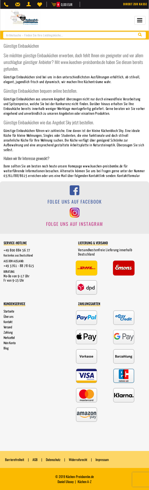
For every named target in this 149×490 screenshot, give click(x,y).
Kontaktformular (128, 176)
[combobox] (74, 35)
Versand (8, 327)
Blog (6, 348)
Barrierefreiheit (14, 459)
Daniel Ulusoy (66, 481)
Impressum (102, 459)
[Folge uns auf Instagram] (74, 219)
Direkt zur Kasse (135, 4)
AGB (34, 459)
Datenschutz (53, 459)
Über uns (8, 317)
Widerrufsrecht (78, 459)
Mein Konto (10, 343)
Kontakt (8, 322)
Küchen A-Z (84, 481)
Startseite (9, 311)
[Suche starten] (141, 34)
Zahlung (8, 332)
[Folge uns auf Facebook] (74, 197)
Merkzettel (9, 338)
